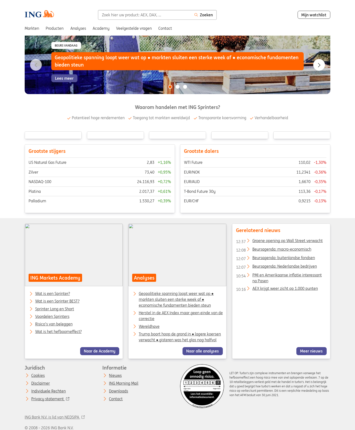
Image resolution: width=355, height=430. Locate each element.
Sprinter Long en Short (54, 309)
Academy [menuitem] (101, 28)
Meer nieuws (311, 351)
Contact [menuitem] (165, 28)
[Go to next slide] (319, 65)
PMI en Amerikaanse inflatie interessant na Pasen (279, 275)
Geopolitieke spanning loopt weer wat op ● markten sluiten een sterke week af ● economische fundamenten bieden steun (176, 299)
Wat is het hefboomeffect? (58, 332)
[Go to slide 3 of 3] (185, 87)
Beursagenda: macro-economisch (273, 250)
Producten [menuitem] (55, 28)
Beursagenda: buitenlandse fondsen (275, 258)
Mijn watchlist (313, 14)
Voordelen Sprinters (52, 316)
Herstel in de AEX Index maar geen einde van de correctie (181, 315)
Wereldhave (149, 326)
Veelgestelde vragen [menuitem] (134, 28)
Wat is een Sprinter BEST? (57, 301)
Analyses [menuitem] (78, 28)
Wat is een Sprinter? (52, 294)
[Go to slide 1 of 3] (170, 87)
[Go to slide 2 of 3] (178, 87)
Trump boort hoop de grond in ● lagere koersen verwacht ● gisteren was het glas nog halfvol (180, 337)
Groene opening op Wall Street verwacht (279, 241)
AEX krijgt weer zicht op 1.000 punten (277, 289)
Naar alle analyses (202, 351)
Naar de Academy (99, 351)
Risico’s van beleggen (54, 324)
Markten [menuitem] (32, 28)
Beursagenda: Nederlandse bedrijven (276, 267)
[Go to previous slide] (36, 65)
